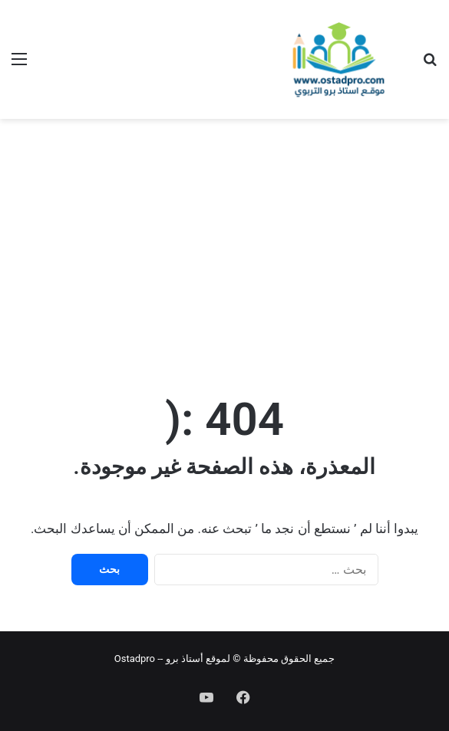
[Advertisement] (224, 241)
